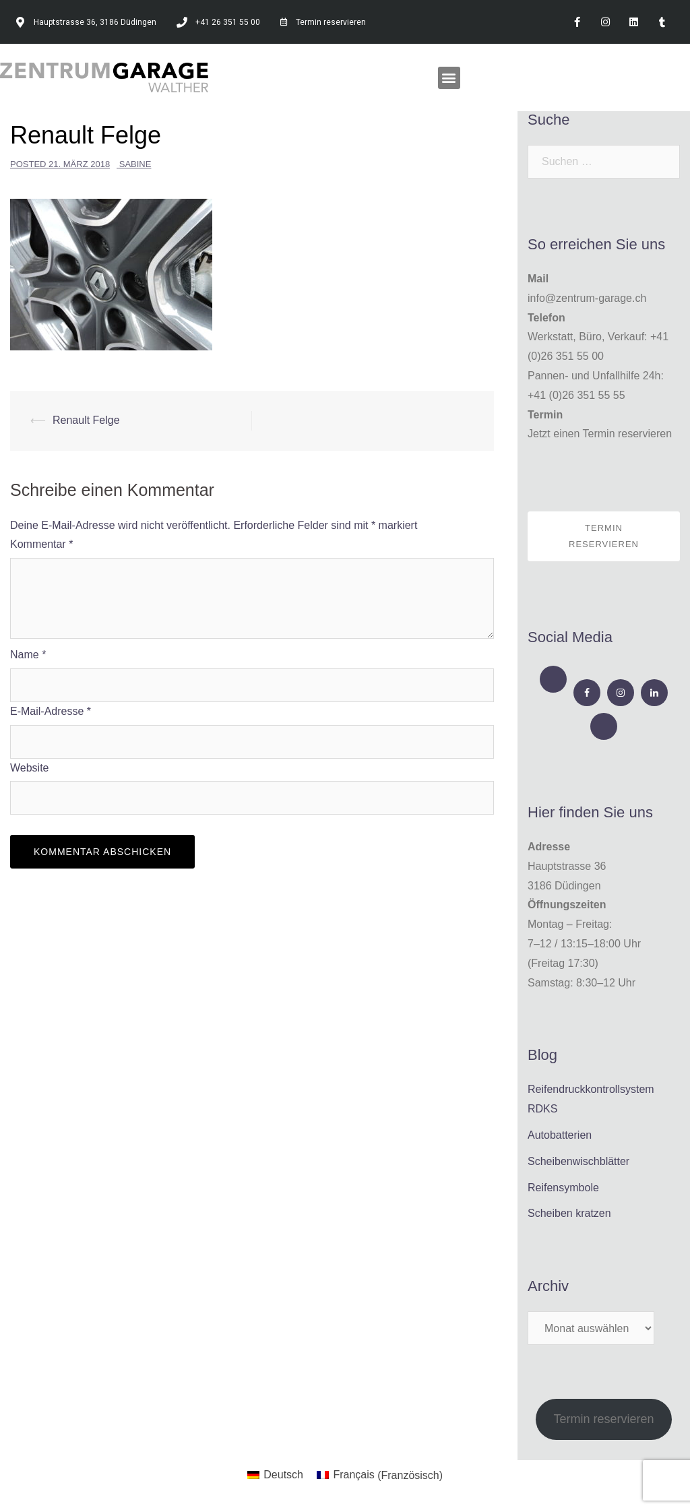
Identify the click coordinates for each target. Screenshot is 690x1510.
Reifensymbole (563, 1187)
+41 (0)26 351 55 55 (576, 395)
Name (28, 654)
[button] (449, 78)
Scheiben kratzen (569, 1213)
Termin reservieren (604, 536)
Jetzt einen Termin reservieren (600, 433)
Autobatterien (560, 1135)
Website (29, 768)
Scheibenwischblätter (578, 1161)
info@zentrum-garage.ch (587, 298)
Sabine (135, 164)
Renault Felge (86, 420)
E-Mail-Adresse (50, 711)
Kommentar (41, 544)
